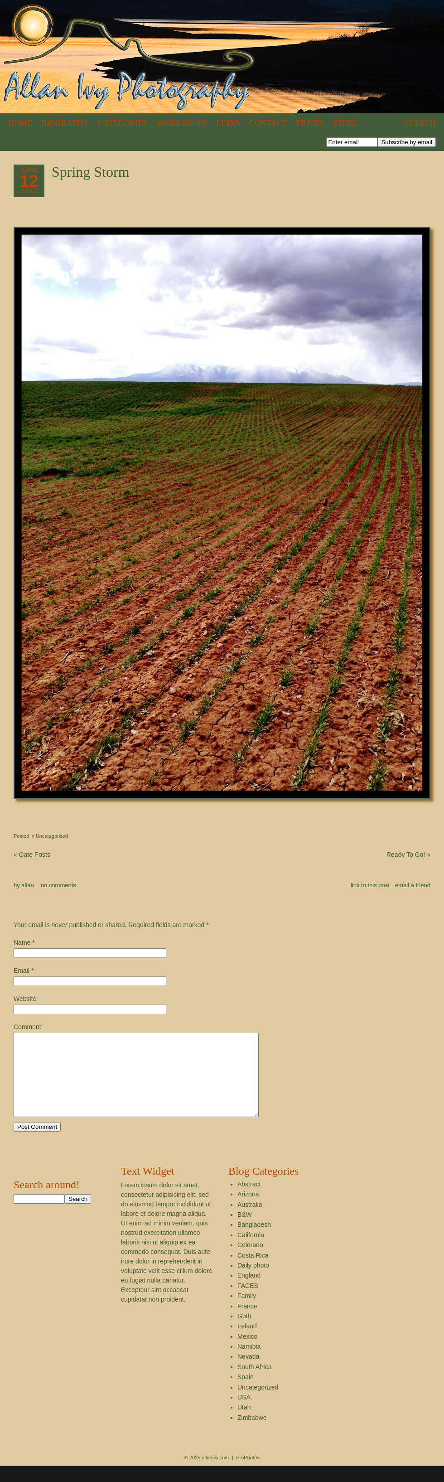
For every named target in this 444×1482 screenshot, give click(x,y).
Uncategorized (52, 836)
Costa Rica (252, 1271)
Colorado (250, 1261)
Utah (244, 1423)
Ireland (247, 1342)
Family (246, 1312)
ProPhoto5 (248, 1474)
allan (27, 885)
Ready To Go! (408, 854)
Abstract (249, 1200)
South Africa (254, 1383)
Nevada (248, 1372)
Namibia (249, 1362)
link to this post (370, 885)
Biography (65, 123)
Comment (27, 1026)
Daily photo (253, 1281)
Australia (249, 1220)
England (249, 1291)
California (250, 1251)
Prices (310, 123)
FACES (247, 1302)
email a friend (412, 885)
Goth (244, 1332)
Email (21, 970)
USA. (244, 1413)
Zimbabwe (252, 1434)
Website (25, 998)
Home (20, 123)
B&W (244, 1230)
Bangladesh (254, 1240)
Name (22, 942)
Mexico (247, 1352)
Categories (123, 123)
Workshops (182, 123)
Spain (245, 1393)
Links (228, 123)
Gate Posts (32, 854)
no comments (58, 885)
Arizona (248, 1210)
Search (420, 123)
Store (346, 123)
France (247, 1322)
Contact (268, 123)
